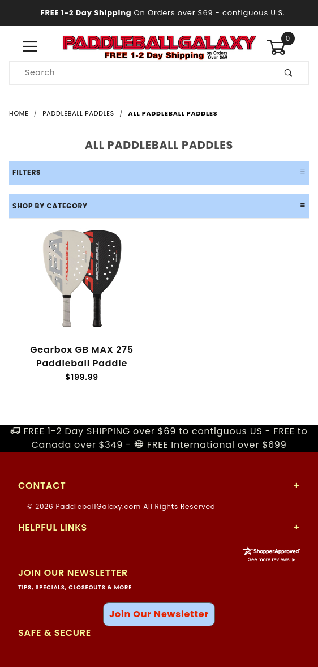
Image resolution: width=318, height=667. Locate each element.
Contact (42, 485)
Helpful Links (52, 527)
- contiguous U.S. (159, 12)
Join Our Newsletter (159, 614)
